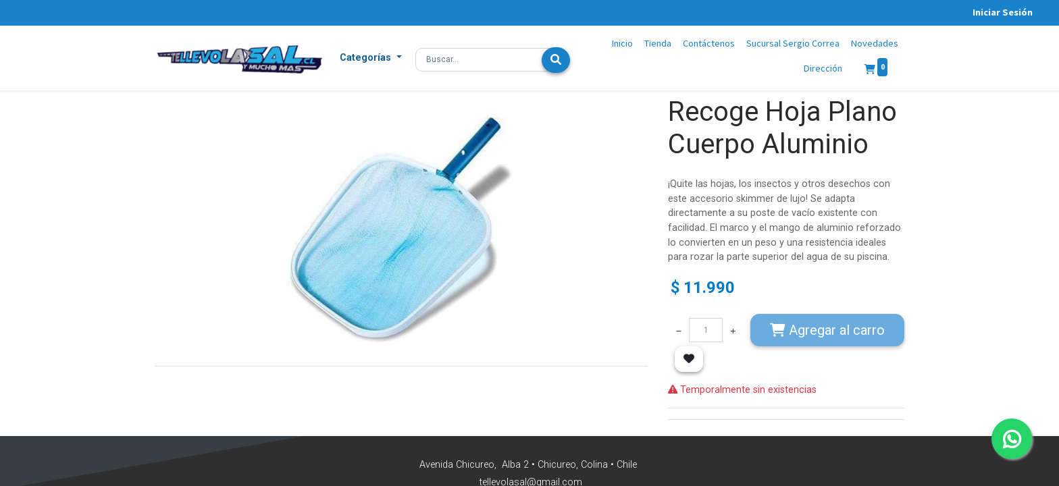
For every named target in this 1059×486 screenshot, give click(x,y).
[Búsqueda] (556, 60)
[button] (371, 58)
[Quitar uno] (679, 330)
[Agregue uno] (733, 330)
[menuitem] (622, 44)
